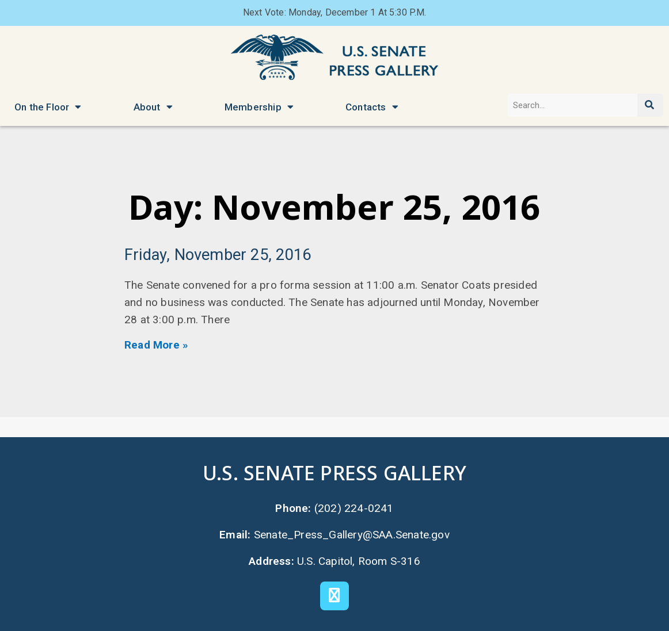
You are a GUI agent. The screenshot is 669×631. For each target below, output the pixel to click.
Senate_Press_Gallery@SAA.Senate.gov (352, 534)
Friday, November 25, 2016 (217, 255)
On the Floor (48, 106)
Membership (259, 106)
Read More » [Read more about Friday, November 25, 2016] (156, 344)
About (153, 106)
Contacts (371, 106)
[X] (334, 596)
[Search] (650, 105)
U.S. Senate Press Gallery (334, 472)
